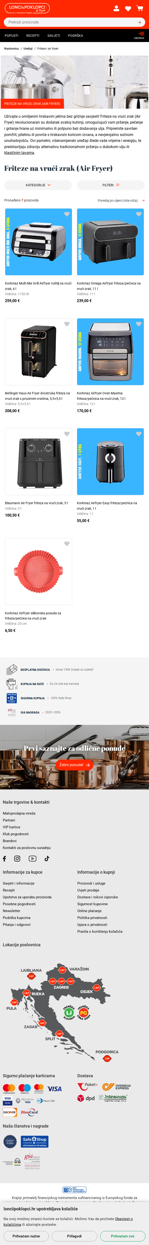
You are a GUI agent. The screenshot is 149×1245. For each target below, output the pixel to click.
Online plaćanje (89, 911)
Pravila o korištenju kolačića (99, 931)
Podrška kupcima (16, 918)
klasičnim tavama (19, 152)
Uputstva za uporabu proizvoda (27, 897)
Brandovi (10, 841)
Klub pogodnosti (16, 834)
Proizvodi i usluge (91, 883)
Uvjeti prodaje (88, 890)
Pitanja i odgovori (17, 925)
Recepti (32, 35)
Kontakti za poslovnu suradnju (27, 848)
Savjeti (53, 35)
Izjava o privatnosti (92, 925)
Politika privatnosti (92, 918)
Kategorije (35, 185)
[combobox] (121, 200)
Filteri (108, 185)
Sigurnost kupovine (92, 904)
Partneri (9, 820)
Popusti (11, 35)
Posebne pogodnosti (19, 904)
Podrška (75, 35)
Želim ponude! (71, 765)
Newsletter (11, 911)
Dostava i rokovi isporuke (97, 897)
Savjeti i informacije (18, 883)
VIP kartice (11, 827)
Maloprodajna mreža (19, 813)
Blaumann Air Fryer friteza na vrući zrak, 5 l (36, 503)
